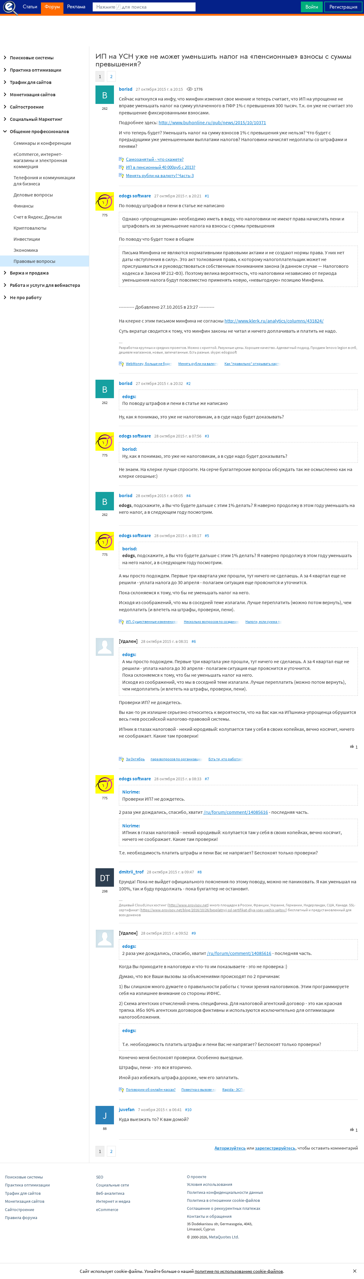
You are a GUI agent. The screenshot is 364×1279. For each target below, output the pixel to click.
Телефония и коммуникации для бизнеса (44, 180)
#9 (194, 933)
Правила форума (21, 1217)
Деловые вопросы (33, 195)
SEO (99, 1177)
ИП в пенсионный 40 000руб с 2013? (160, 167)
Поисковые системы (27, 57)
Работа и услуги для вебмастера (40, 285)
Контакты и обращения (209, 1216)
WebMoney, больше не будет (149, 363)
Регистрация (343, 6)
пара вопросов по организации (177, 759)
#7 (207, 779)
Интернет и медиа (113, 1201)
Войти (311, 6)
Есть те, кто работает (226, 759)
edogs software (135, 195)
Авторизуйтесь (230, 1148)
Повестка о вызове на (198, 1089)
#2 (188, 383)
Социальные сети (112, 1185)
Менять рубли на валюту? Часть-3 (160, 175)
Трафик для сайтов (26, 82)
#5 (207, 535)
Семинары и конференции (42, 143)
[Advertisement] (182, 31)
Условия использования (209, 1184)
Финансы (24, 206)
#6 (194, 641)
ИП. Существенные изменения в (152, 621)
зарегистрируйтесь (275, 1148)
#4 (188, 495)
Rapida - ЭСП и (233, 1089)
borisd (125, 89)
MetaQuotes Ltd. (224, 1237)
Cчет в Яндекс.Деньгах (38, 217)
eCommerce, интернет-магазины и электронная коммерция (40, 160)
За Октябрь (135, 759)
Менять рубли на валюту (198, 363)
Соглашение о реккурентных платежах (223, 1208)
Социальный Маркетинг (32, 119)
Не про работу (21, 297)
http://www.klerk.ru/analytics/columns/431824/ (274, 321)
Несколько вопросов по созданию (212, 621)
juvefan (127, 1109)
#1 (207, 196)
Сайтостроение (22, 106)
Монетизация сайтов (28, 94)
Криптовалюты (30, 228)
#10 (188, 1109)
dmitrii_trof (131, 872)
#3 (207, 436)
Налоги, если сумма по (263, 621)
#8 (199, 872)
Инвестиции (27, 239)
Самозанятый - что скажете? (155, 159)
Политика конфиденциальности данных (225, 1192)
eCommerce (107, 1209)
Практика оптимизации (31, 69)
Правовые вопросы (34, 261)
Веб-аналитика (110, 1193)
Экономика (26, 250)
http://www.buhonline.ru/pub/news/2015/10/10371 (212, 122)
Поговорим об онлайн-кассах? (151, 1089)
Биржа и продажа (25, 272)
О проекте (196, 1176)
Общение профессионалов (35, 131)
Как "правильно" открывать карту (252, 363)
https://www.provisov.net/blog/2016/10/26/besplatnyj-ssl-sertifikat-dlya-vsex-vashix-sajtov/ (213, 910)
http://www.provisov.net (188, 905)
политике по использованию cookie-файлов (239, 1271)
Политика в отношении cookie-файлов (223, 1200)
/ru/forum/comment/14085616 (236, 812)
